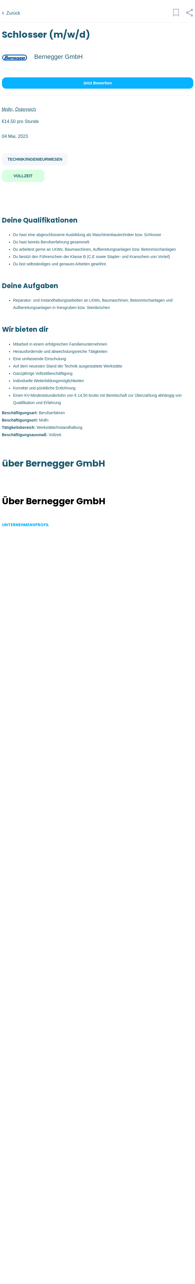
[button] (189, 15)
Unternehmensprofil (25, 525)
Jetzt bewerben (97, 83)
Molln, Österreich (19, 109)
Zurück (13, 13)
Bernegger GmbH (58, 56)
